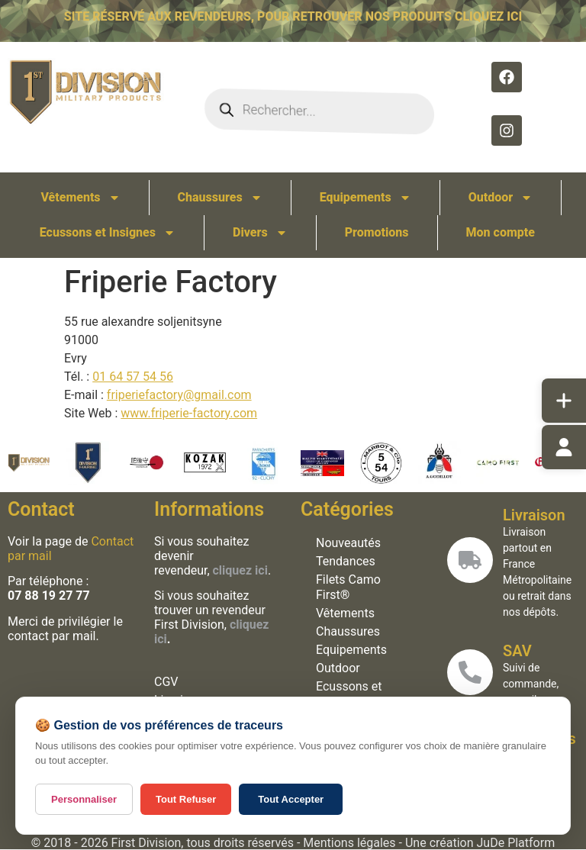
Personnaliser (84, 799)
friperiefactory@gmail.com (179, 395)
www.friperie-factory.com (189, 413)
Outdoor (500, 197)
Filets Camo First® (346, 587)
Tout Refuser (186, 799)
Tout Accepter (291, 799)
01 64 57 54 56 (132, 376)
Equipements (365, 197)
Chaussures (220, 197)
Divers (260, 232)
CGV (164, 682)
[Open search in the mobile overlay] (319, 111)
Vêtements (80, 197)
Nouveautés (346, 543)
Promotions (377, 232)
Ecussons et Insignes (107, 232)
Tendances (343, 561)
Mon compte (500, 232)
